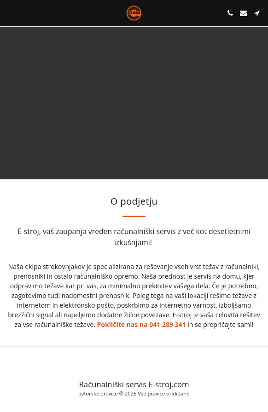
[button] (10, 12)
